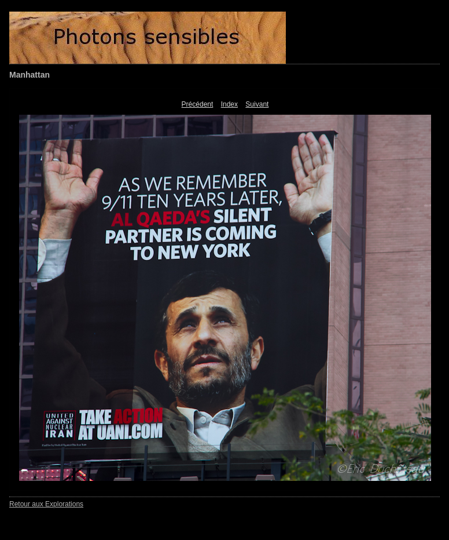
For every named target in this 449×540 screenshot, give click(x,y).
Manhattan (29, 74)
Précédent (198, 104)
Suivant (256, 104)
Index (229, 104)
